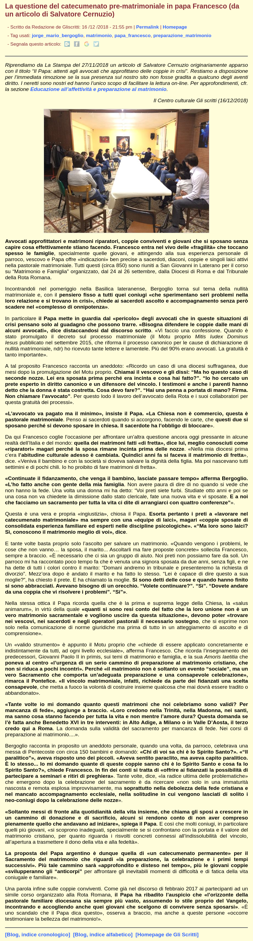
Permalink (147, 27)
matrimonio (99, 35)
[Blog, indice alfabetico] (103, 934)
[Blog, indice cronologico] (37, 934)
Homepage (175, 27)
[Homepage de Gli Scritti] (167, 934)
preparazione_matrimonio (182, 35)
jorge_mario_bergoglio (57, 35)
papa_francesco (132, 35)
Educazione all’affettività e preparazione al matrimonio (98, 89)
